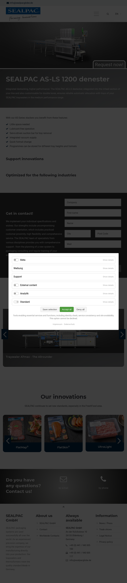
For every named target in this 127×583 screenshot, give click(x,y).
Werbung (18, 268)
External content (28, 285)
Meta (22, 260)
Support (18, 276)
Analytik (24, 293)
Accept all (67, 309)
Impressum (57, 324)
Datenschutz (69, 324)
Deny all (80, 309)
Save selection (50, 309)
